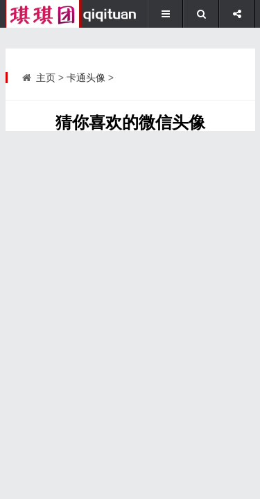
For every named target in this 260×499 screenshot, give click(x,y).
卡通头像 (86, 77)
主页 (45, 77)
